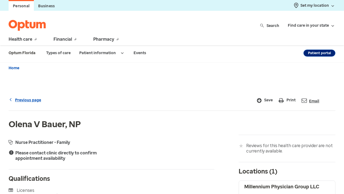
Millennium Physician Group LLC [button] (281, 187)
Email (310, 100)
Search (270, 25)
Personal (21, 6)
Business (46, 6)
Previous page (25, 100)
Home (14, 68)
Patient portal (319, 53)
